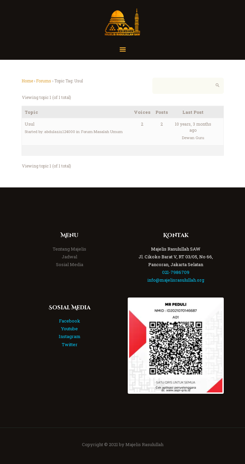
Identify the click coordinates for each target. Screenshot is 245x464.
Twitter (70, 344)
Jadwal (69, 257)
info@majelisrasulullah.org (175, 280)
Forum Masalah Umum (102, 131)
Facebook (69, 321)
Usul (30, 124)
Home (27, 80)
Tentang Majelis (69, 249)
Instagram (70, 336)
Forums (43, 80)
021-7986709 (175, 272)
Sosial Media (69, 264)
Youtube (69, 329)
